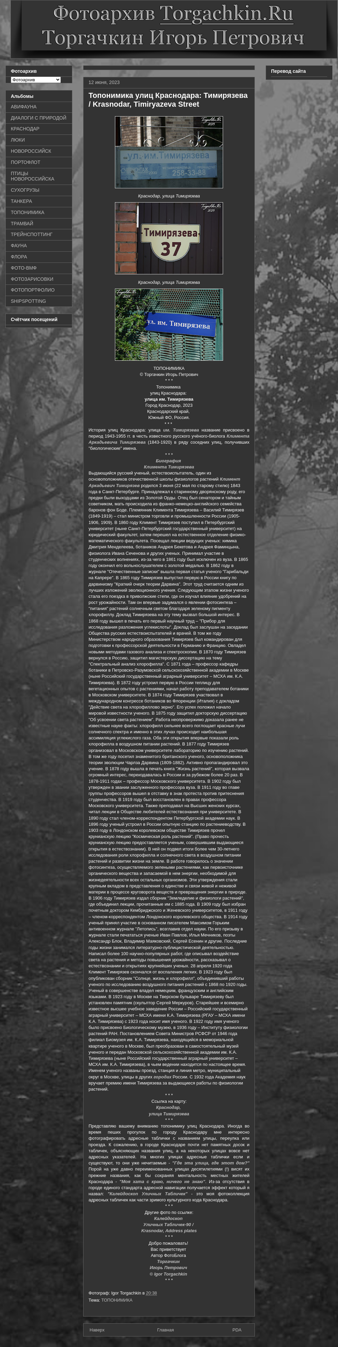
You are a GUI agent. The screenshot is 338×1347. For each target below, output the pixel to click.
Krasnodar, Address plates (169, 1230)
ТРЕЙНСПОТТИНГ (31, 234)
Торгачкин (169, 1261)
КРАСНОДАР (25, 128)
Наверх (97, 1329)
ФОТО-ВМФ (24, 268)
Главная (165, 1329)
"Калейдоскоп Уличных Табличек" (147, 1193)
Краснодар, (169, 1107)
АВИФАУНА (24, 106)
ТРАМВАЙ (22, 223)
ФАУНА (19, 245)
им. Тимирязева (181, 430)
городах (162, 1076)
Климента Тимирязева (169, 466)
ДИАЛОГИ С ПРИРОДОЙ (38, 118)
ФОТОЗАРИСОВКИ (32, 279)
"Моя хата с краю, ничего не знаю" (162, 1181)
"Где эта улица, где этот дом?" (210, 1162)
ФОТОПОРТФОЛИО (33, 290)
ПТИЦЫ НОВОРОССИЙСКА (32, 176)
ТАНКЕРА (21, 201)
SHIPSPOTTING (28, 301)
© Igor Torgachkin (169, 1274)
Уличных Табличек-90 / (169, 1224)
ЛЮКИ (18, 140)
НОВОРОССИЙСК (31, 151)
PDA (237, 1329)
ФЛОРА (19, 256)
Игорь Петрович (169, 1267)
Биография (169, 460)
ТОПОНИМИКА (116, 1300)
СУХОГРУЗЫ (25, 190)
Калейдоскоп (169, 1218)
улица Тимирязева (169, 1113)
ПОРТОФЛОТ (25, 162)
